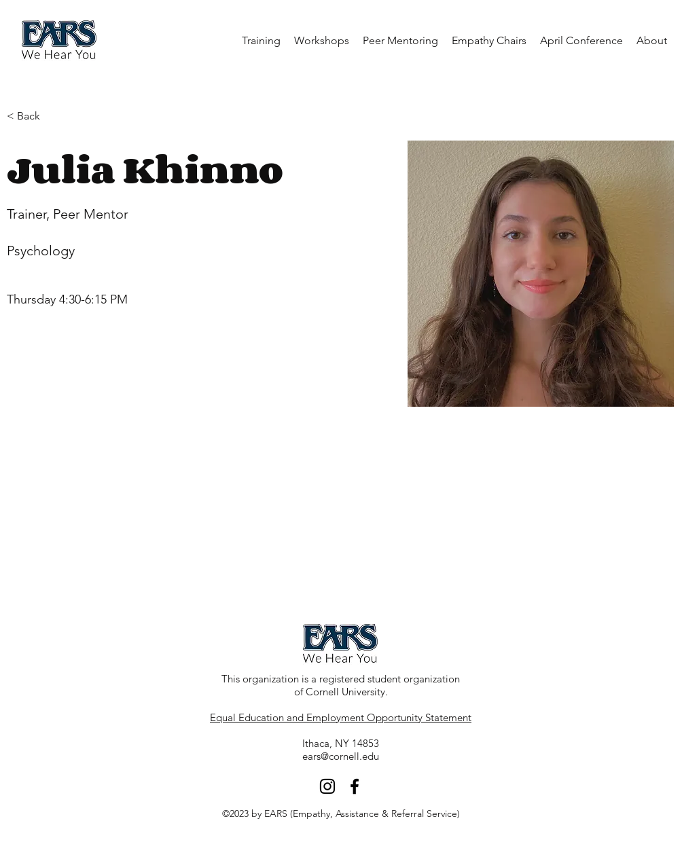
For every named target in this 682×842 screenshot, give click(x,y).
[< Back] (33, 116)
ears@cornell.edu (340, 756)
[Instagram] (327, 786)
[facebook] (354, 786)
